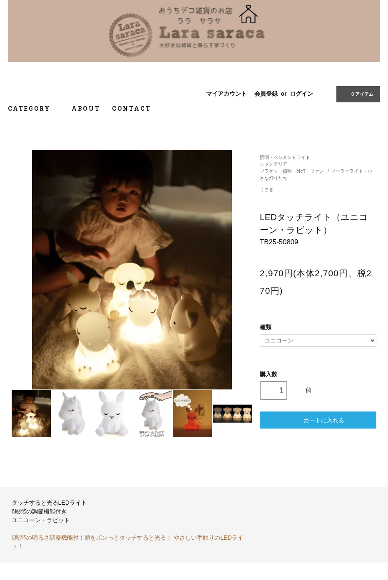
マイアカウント (226, 93)
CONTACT (131, 108)
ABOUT (86, 108)
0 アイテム (357, 93)
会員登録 (266, 93)
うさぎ (267, 189)
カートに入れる (318, 420)
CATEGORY (34, 108)
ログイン (301, 93)
